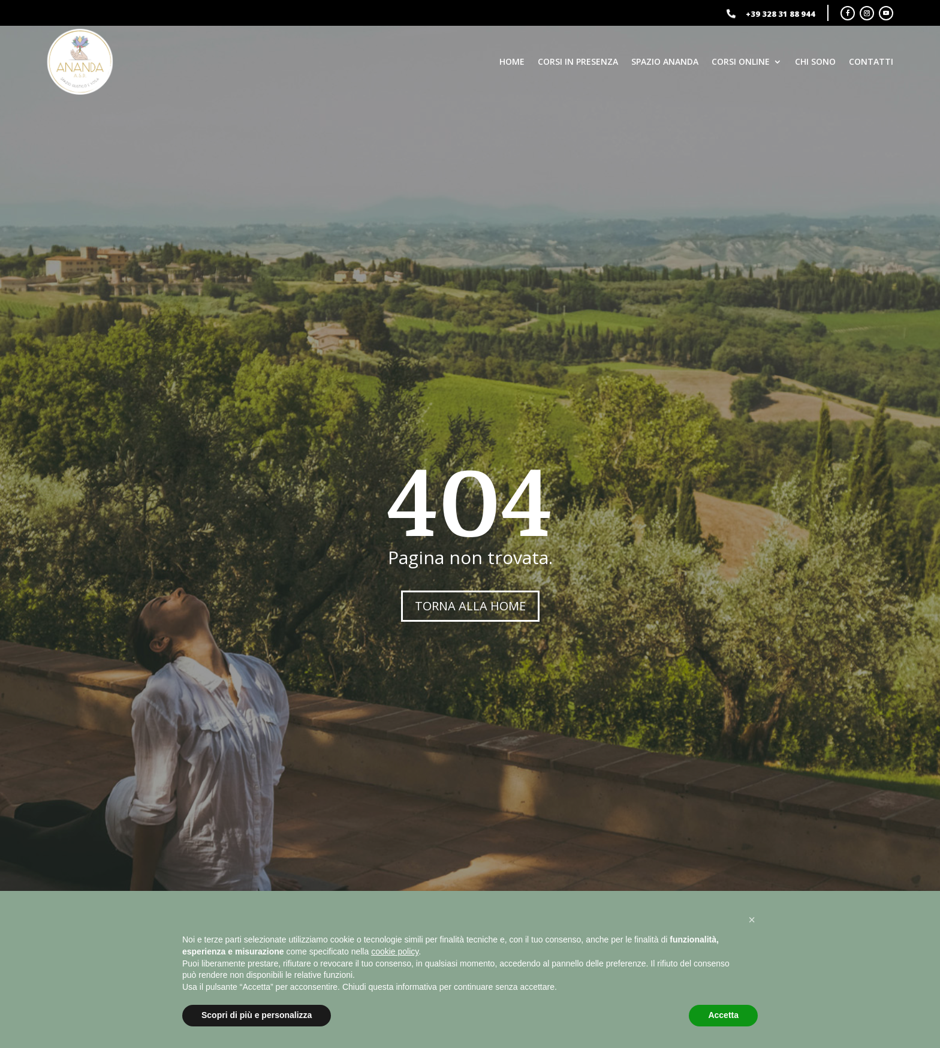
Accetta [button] (723, 1015)
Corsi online (741, 61)
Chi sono (815, 61)
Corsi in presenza (578, 61)
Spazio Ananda (664, 61)
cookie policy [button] (394, 951)
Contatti (871, 61)
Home (512, 61)
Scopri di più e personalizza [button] (256, 1015)
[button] (751, 919)
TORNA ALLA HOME (470, 606)
